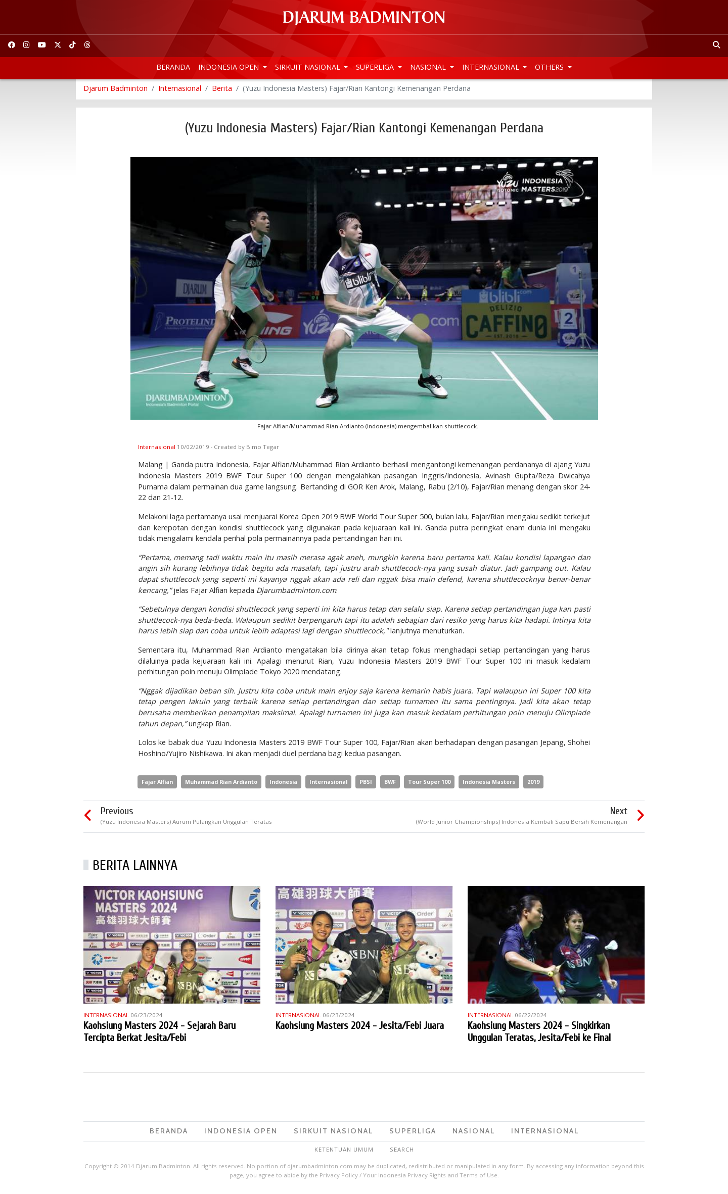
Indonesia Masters (489, 784)
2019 (533, 784)
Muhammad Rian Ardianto (221, 784)
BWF (390, 784)
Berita (222, 90)
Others (550, 67)
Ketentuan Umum (344, 1152)
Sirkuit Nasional (308, 67)
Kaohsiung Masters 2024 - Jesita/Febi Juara (360, 1028)
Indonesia (283, 784)
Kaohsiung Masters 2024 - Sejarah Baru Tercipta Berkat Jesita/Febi (159, 1034)
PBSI (365, 784)
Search (402, 1152)
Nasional (429, 67)
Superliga (376, 67)
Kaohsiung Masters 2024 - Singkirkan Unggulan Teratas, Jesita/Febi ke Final (539, 1034)
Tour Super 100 (429, 784)
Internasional (491, 67)
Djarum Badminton (115, 90)
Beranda (173, 67)
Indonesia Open (229, 67)
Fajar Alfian (157, 784)
